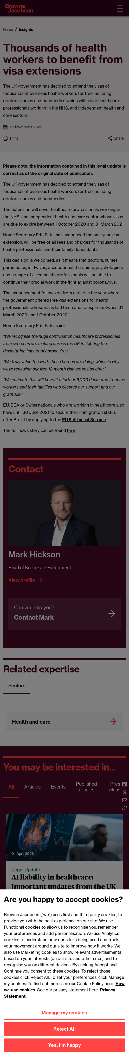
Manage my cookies (64, 1019)
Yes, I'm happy (64, 1051)
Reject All (64, 1035)
